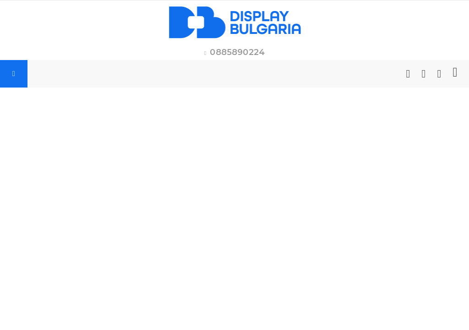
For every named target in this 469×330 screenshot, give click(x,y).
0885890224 (237, 52)
